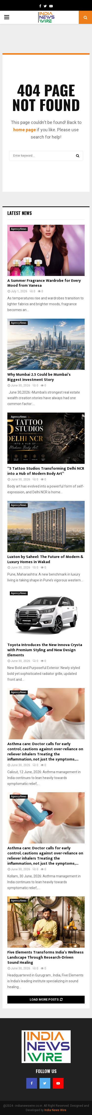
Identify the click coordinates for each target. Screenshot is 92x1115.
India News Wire (55, 1110)
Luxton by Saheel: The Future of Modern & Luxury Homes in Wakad (45, 559)
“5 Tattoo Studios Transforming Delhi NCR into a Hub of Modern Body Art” (45, 471)
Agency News (18, 229)
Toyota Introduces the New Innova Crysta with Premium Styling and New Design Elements (44, 650)
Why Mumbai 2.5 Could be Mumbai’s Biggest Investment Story (39, 377)
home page (24, 129)
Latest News (19, 213)
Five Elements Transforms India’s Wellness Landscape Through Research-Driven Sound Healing (45, 957)
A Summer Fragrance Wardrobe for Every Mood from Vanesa (44, 283)
